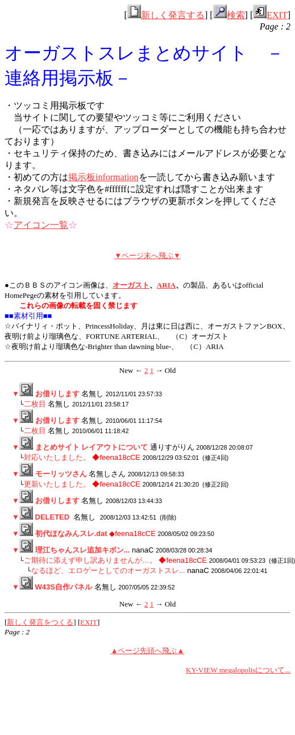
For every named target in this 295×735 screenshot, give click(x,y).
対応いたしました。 (57, 457)
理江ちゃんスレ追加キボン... (82, 550)
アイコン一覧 (41, 225)
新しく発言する (166, 15)
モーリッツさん (61, 474)
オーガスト (131, 285)
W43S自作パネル (63, 587)
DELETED (52, 517)
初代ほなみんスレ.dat (71, 533)
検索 (229, 15)
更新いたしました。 (57, 484)
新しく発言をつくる (40, 622)
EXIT (270, 15)
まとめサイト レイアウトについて (91, 447)
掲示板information (103, 177)
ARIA (166, 285)
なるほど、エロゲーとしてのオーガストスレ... (108, 570)
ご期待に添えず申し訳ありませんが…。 (90, 560)
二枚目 (35, 404)
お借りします (57, 393)
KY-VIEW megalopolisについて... (238, 670)
